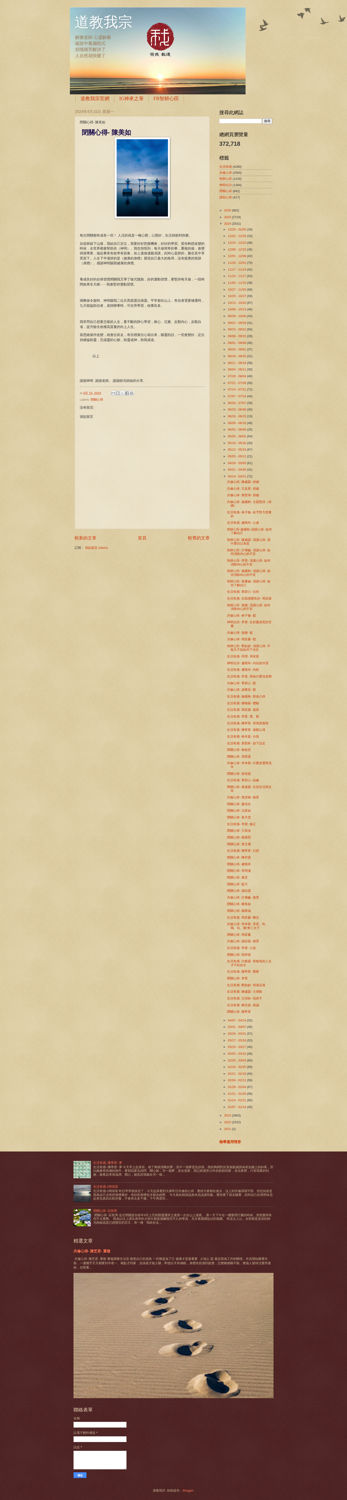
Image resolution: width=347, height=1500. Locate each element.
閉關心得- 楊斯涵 (239, 911)
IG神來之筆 (131, 98)
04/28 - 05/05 (237, 463)
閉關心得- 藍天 (237, 884)
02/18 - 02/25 (237, 1067)
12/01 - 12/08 (237, 256)
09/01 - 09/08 (237, 343)
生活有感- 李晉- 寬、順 (243, 716)
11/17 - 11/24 (237, 269)
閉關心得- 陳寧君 (239, 1011)
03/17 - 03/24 (237, 1040)
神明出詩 (225, 185)
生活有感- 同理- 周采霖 (243, 656)
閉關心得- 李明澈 (239, 870)
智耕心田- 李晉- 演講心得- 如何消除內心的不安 (248, 562)
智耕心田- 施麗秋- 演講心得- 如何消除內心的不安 (248, 572)
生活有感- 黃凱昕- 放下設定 (246, 743)
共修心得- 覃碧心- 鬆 (241, 683)
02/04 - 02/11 (237, 1080)
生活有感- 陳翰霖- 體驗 (243, 703)
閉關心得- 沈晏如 (239, 810)
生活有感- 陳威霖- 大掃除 (244, 991)
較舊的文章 (199, 538)
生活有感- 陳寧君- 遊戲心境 (246, 730)
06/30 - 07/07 (237, 403)
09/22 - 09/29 (237, 323)
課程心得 (225, 197)
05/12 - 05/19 (237, 449)
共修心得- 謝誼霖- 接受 (243, 941)
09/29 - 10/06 (237, 316)
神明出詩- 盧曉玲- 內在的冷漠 (247, 663)
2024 (228, 223)
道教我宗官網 (94, 98)
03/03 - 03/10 (237, 1053)
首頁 (142, 538)
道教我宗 (104, 22)
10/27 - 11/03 (237, 289)
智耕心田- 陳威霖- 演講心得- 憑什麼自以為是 (248, 541)
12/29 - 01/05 (237, 229)
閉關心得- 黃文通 (239, 844)
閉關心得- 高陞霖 (239, 756)
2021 (228, 1129)
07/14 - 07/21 (237, 389)
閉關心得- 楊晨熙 (239, 837)
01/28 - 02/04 (237, 1087)
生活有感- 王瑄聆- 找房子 (244, 998)
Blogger (188, 1490)
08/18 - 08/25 (237, 356)
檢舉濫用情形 (230, 1142)
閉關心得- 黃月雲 (239, 817)
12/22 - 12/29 (237, 236)
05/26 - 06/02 (237, 436)
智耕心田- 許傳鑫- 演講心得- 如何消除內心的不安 (248, 552)
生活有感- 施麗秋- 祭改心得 (246, 696)
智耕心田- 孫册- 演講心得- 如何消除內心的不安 (248, 607)
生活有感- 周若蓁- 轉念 (243, 917)
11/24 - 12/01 (237, 263)
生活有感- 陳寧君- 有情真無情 (247, 723)
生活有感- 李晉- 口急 (241, 948)
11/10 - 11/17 (237, 276)
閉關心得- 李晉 (237, 978)
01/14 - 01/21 (237, 1100)
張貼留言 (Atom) (96, 548)
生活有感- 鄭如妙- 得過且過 (246, 985)
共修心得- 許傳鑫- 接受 (243, 897)
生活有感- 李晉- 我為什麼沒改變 (249, 676)
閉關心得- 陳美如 (239, 904)
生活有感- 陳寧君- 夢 (107, 1163)
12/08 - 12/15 (237, 249)
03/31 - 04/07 (237, 1027)
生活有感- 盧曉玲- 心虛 (243, 522)
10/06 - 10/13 (237, 309)
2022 (228, 1122)
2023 (228, 1115)
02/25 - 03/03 (237, 1060)
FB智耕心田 (166, 98)
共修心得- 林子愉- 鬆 (241, 615)
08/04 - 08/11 (237, 369)
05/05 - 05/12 (237, 456)
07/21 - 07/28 (237, 383)
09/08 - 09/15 (237, 336)
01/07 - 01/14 (237, 1107)
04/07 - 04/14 (237, 1020)
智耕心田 (225, 179)
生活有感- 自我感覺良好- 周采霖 (249, 598)
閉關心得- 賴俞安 (239, 750)
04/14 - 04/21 (237, 476)
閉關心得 (97, 399)
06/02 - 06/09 (237, 429)
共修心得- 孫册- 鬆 (240, 633)
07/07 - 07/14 (237, 396)
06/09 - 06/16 (237, 423)
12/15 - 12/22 (237, 242)
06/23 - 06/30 (237, 409)
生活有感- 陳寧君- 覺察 (243, 971)
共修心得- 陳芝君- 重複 (91, 1251)
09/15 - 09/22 (237, 329)
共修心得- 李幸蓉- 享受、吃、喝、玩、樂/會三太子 (247, 925)
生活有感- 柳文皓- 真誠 (243, 1005)
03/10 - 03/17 (237, 1047)
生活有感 (225, 166)
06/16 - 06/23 (237, 416)
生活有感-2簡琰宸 (105, 1186)
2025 (228, 217)
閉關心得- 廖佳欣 (239, 804)
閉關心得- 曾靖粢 (239, 773)
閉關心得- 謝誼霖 (239, 891)
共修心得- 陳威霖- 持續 (243, 482)
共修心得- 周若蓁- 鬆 (241, 639)
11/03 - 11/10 (237, 283)
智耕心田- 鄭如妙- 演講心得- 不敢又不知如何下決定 (248, 647)
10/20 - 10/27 (237, 296)
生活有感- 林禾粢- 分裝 (243, 736)
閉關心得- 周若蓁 (239, 934)
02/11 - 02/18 (237, 1073)
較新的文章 (85, 538)
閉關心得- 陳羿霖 (239, 857)
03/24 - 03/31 (237, 1033)
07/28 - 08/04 (237, 376)
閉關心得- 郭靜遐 (239, 954)
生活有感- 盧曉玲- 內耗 (243, 669)
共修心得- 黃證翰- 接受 (243, 797)
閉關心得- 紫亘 (237, 877)
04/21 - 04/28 (237, 469)
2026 (228, 210)
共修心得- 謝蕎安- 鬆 (241, 689)
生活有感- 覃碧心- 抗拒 (243, 591)
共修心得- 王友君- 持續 (243, 488)
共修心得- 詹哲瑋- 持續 (243, 495)
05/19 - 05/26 (237, 443)
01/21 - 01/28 (237, 1093)
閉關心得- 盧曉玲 (239, 864)
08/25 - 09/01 (237, 349)
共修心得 (225, 172)
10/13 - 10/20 (237, 303)
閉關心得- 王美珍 (239, 830)
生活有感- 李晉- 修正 (241, 824)
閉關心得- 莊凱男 (105, 1211)
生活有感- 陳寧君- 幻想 (243, 850)
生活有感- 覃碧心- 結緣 (243, 780)
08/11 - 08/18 (237, 363)
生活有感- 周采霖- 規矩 (243, 710)
